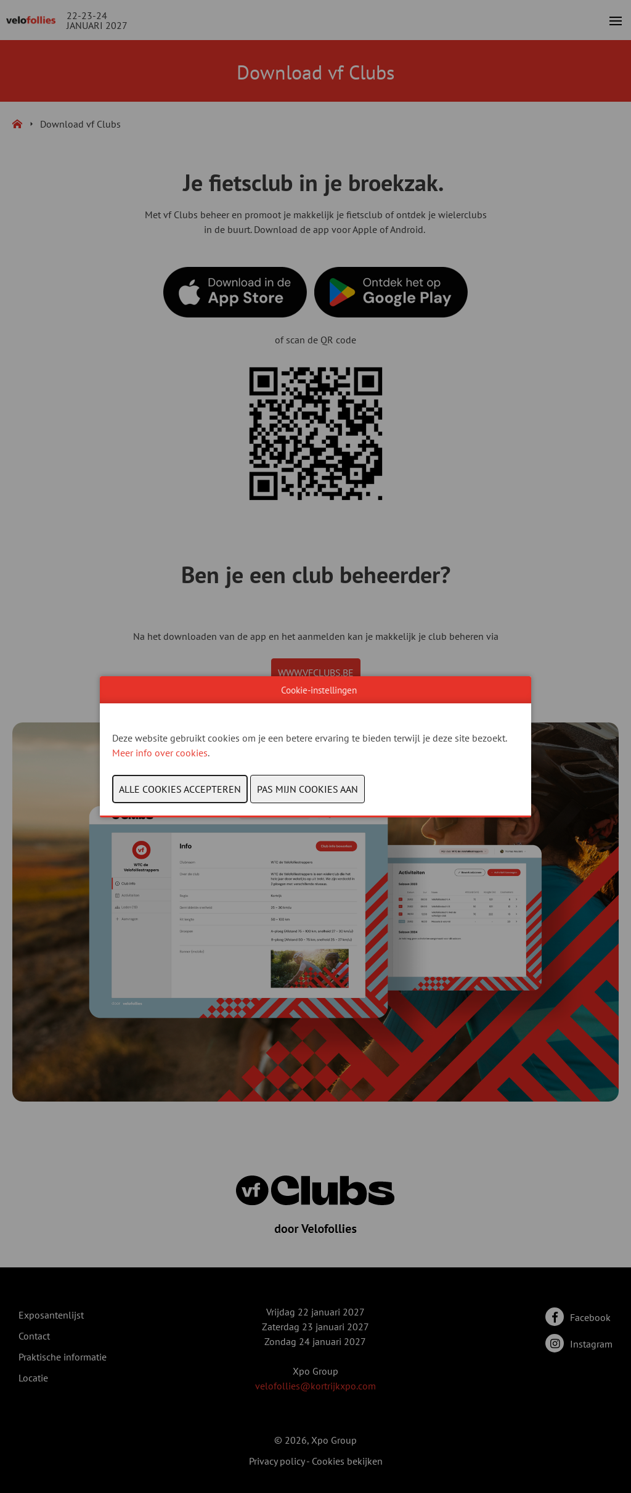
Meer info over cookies (160, 752)
